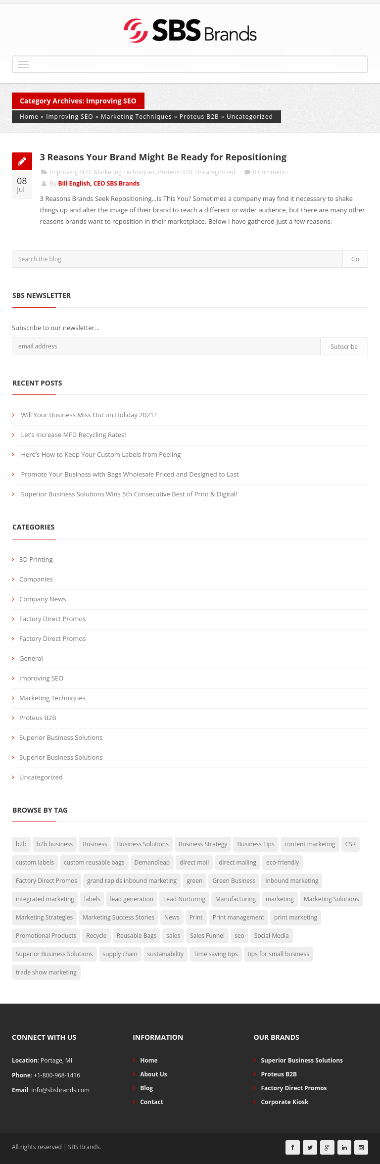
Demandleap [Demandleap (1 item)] (152, 862)
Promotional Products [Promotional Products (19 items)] (46, 935)
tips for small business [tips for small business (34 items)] (278, 954)
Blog (146, 1088)
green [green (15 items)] (194, 880)
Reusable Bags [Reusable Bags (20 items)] (137, 935)
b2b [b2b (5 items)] (21, 844)
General (31, 658)
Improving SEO (70, 116)
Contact (151, 1102)
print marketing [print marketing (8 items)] (295, 917)
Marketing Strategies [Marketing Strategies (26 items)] (44, 917)
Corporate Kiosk (284, 1102)
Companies (36, 579)
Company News (42, 598)
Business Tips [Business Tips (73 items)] (255, 844)
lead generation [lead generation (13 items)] (131, 899)
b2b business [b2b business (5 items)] (55, 844)
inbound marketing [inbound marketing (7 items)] (291, 880)
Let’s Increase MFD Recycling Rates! (73, 434)
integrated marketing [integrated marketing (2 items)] (45, 899)
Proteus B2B (199, 116)
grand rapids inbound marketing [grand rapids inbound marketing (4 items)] (132, 880)
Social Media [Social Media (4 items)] (271, 935)
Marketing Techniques (136, 116)
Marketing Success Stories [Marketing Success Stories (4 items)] (118, 917)
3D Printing (36, 559)
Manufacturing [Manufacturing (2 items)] (235, 899)
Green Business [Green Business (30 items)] (233, 880)
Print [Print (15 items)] (196, 917)
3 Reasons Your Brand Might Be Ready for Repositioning (164, 157)
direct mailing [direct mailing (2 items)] (237, 862)
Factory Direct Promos (52, 618)
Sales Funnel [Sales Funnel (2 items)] (207, 935)
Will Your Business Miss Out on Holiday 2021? (88, 414)
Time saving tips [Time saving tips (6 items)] (215, 954)
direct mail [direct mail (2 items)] (194, 862)
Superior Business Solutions (60, 737)
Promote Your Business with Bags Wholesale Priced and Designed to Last (129, 474)
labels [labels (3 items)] (92, 899)
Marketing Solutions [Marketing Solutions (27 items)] (331, 899)
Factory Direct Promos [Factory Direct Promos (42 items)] (46, 880)
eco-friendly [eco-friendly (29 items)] (282, 862)
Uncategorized (250, 116)
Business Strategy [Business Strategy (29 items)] (203, 844)
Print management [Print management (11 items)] (238, 917)
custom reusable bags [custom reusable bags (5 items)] (94, 862)
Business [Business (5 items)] (95, 844)
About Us (153, 1074)
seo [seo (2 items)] (239, 935)
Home (29, 116)
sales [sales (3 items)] (173, 935)
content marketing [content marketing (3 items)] (310, 844)
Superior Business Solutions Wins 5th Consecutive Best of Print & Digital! (129, 493)
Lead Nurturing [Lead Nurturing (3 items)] (184, 899)
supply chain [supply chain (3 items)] (120, 954)
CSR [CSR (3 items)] (350, 844)
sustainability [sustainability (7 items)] (165, 954)
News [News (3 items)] (172, 917)
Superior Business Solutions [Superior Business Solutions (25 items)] (54, 954)
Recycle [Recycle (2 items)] (96, 935)
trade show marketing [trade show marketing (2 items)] (46, 972)
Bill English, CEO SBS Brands (99, 183)
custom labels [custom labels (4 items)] (35, 862)
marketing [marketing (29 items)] (280, 899)
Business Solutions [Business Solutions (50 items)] (143, 844)
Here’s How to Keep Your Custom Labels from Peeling (101, 454)
